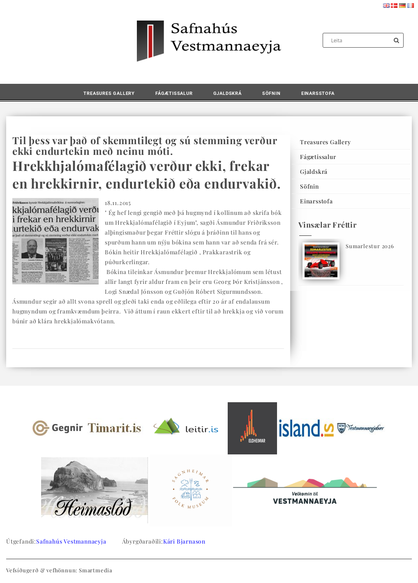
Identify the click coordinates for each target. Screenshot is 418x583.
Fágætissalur (174, 93)
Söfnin (271, 93)
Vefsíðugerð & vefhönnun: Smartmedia (59, 570)
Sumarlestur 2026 (370, 245)
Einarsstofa (318, 93)
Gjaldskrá (227, 93)
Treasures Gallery (109, 93)
